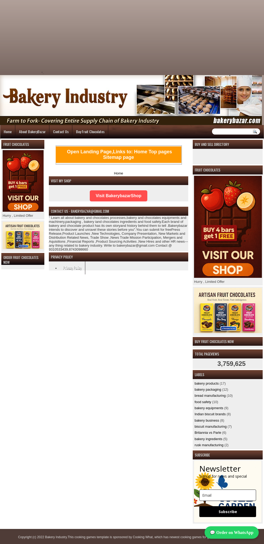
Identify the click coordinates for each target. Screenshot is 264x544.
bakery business (207, 420)
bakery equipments (209, 408)
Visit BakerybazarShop (118, 195)
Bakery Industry (56, 537)
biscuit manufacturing (211, 426)
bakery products (207, 383)
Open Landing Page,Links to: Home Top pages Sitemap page (119, 154)
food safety (203, 402)
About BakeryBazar (32, 131)
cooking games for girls (196, 537)
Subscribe (228, 511)
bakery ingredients (208, 439)
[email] (227, 495)
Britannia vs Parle (208, 433)
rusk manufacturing (209, 445)
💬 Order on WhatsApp (231, 532)
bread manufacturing (210, 396)
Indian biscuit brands (210, 414)
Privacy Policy (72, 267)
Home (8, 131)
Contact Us (61, 131)
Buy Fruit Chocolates (90, 131)
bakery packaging (208, 389)
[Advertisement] (88, 37)
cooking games (85, 537)
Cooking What (143, 537)
